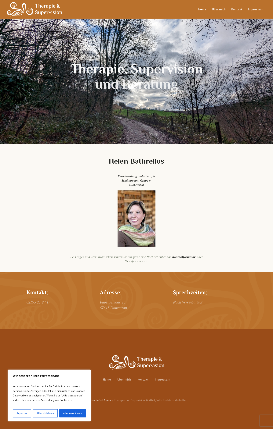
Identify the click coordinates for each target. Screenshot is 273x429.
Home (107, 379)
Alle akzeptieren (72, 413)
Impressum (162, 379)
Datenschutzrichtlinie (98, 400)
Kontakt (142, 379)
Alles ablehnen (45, 413)
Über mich (124, 379)
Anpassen (22, 413)
